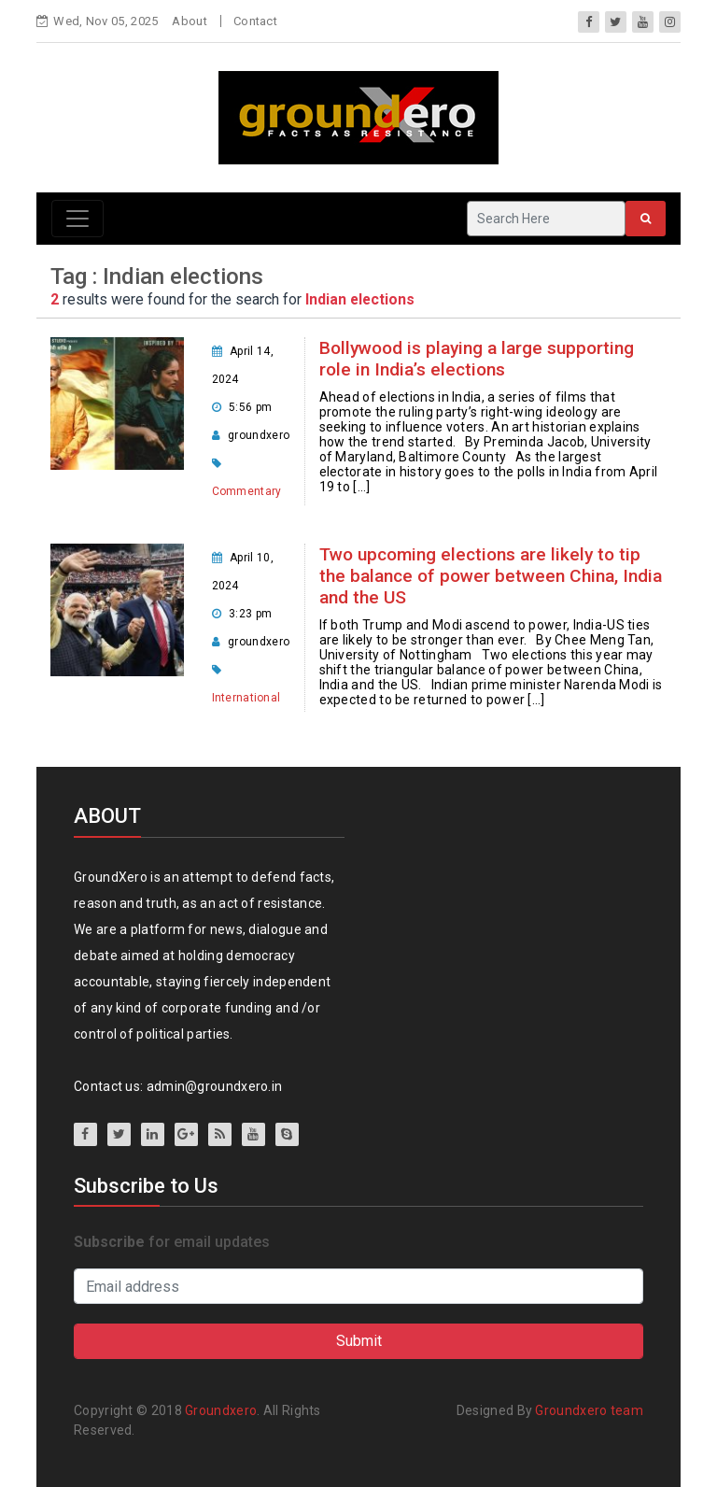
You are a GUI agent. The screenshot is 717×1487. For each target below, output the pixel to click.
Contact (255, 21)
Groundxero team (589, 1410)
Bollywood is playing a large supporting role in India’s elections (476, 358)
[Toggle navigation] (77, 218)
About (189, 21)
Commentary (247, 491)
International (246, 697)
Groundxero (221, 1410)
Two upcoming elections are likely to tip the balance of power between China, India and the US (490, 576)
